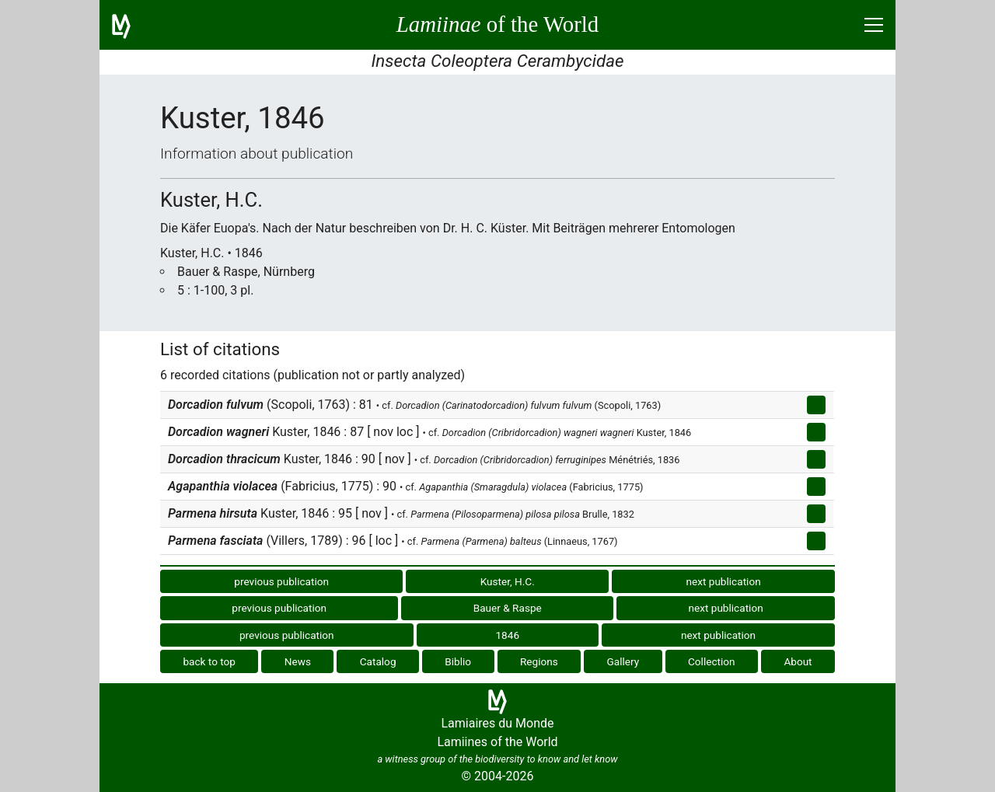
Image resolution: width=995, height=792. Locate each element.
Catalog (378, 661)
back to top (209, 661)
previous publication (281, 581)
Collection (711, 661)
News (298, 661)
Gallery (623, 661)
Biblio (458, 661)
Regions (539, 661)
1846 (507, 635)
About (798, 661)
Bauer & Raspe (507, 608)
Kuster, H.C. (507, 581)
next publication (723, 581)
